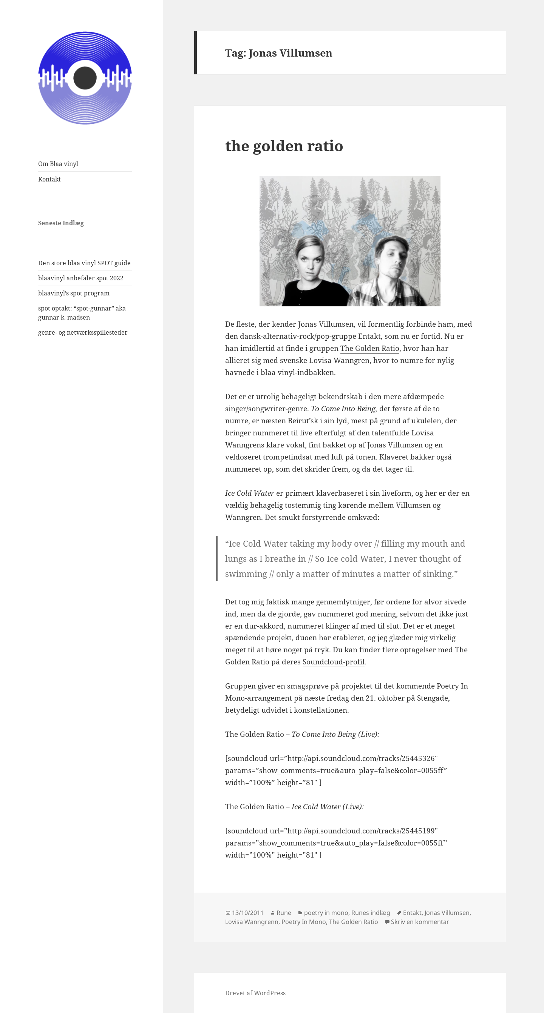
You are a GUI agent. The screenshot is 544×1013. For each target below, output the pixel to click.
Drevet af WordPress (255, 993)
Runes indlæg (370, 912)
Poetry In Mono (303, 922)
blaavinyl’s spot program (74, 293)
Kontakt (49, 179)
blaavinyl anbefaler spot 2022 (81, 278)
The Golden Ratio (369, 348)
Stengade (432, 698)
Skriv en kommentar (420, 922)
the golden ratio (284, 145)
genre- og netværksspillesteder (83, 332)
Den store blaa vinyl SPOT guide (84, 263)
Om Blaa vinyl (58, 164)
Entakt (412, 912)
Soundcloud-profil (334, 662)
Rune (284, 912)
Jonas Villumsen (447, 912)
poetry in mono (326, 912)
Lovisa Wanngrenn (251, 922)
